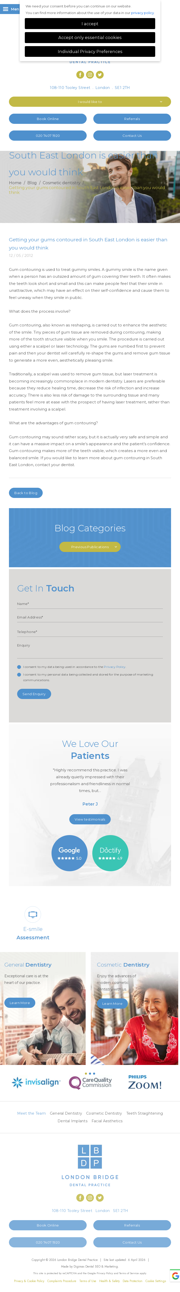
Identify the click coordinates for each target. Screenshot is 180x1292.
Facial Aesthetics (107, 1121)
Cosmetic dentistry (61, 182)
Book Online (48, 119)
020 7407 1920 (48, 136)
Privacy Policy (115, 667)
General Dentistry (66, 1113)
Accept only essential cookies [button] (90, 37)
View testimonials (90, 819)
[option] (90, 775)
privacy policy (142, 13)
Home (15, 182)
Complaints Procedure (61, 1281)
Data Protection (132, 1281)
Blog (32, 182)
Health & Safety (109, 1281)
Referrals (132, 119)
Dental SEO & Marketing (101, 1266)
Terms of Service (129, 1273)
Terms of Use (87, 1281)
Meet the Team (31, 1113)
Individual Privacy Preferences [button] (90, 51)
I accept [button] (90, 23)
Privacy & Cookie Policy (29, 1281)
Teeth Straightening (144, 1113)
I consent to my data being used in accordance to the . (75, 667)
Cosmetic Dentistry (104, 1113)
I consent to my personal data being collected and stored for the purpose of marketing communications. (88, 677)
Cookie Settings (155, 1281)
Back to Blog (25, 493)
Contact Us (132, 136)
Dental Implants (72, 1121)
